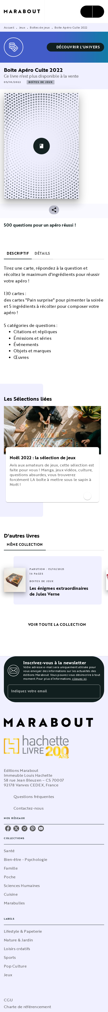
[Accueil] (24, 11)
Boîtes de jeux (40, 27)
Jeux (22, 27)
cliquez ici (79, 678)
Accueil (9, 27)
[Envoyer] (94, 691)
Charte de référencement (27, 1007)
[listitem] (8, 828)
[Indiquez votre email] (48, 691)
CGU (8, 1000)
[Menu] (92, 12)
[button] (75, 47)
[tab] (18, 253)
